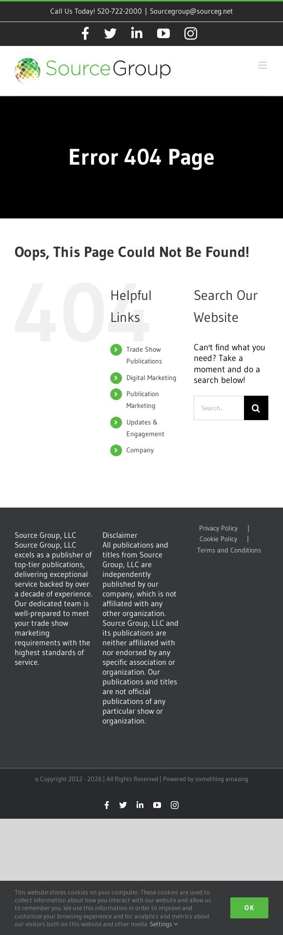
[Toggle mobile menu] (263, 65)
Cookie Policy (218, 539)
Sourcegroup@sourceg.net (191, 11)
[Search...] (219, 408)
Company (140, 450)
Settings (164, 924)
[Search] (256, 408)
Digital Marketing (151, 377)
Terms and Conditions (229, 550)
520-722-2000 (119, 11)
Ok (249, 907)
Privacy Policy (218, 528)
